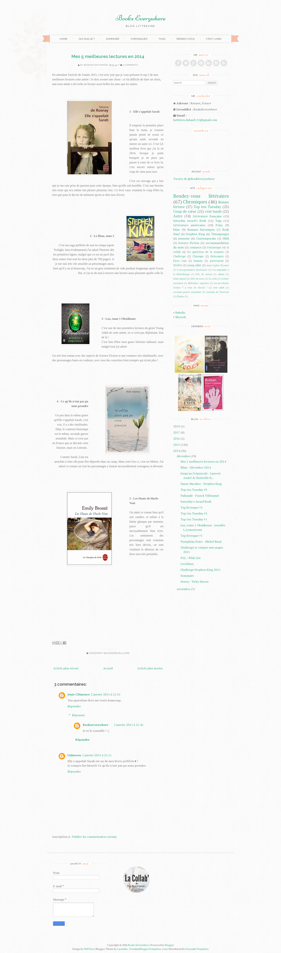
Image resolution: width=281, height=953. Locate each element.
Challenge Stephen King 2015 (200, 570)
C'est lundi (213, 38)
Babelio (180, 313)
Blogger (169, 945)
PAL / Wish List (190, 558)
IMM (226, 238)
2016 (176, 438)
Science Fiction (188, 243)
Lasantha (122, 949)
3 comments (130, 65)
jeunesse (184, 238)
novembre (183, 589)
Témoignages (220, 234)
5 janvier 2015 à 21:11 (97, 755)
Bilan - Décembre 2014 (195, 467)
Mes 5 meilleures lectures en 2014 (107, 56)
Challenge (179, 256)
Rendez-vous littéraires (201, 196)
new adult (218, 287)
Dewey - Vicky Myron (194, 582)
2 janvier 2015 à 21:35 (105, 694)
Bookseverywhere (96, 65)
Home (63, 38)
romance (195, 247)
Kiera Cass (180, 261)
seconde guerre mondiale (187, 292)
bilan (176, 230)
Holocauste (217, 256)
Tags (162, 38)
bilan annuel (180, 278)
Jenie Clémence (79, 694)
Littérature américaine (189, 225)
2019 (176, 426)
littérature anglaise (198, 283)
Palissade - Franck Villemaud (199, 496)
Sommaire (112, 38)
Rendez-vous (186, 38)
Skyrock (180, 317)
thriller (177, 265)
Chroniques (139, 38)
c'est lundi (213, 211)
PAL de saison (203, 274)
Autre (125, 653)
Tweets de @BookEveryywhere (194, 179)
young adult (194, 265)
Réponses (78, 715)
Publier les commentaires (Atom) (94, 837)
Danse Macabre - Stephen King (201, 484)
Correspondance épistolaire (192, 269)
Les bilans (187, 564)
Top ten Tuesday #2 (193, 513)
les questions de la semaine (205, 252)
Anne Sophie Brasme (217, 265)
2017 (176, 432)
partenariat (217, 261)
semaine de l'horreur (217, 292)
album (221, 274)
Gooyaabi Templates (197, 949)
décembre (183, 456)
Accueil (108, 668)
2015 (176, 445)
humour (198, 261)
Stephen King (195, 234)
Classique (198, 256)
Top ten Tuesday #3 (193, 490)
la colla (213, 278)
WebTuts (89, 949)
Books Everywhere (140, 18)
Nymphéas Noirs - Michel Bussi (200, 541)
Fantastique (214, 247)
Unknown (74, 755)
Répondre (74, 706)
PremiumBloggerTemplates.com (148, 949)
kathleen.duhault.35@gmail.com (195, 120)
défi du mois (197, 278)
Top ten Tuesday (207, 206)
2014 (176, 451)
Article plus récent (66, 668)
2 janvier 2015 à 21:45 (128, 725)
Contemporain (206, 238)
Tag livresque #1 (191, 536)
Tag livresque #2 (191, 507)
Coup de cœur (184, 211)
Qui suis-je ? (87, 38)
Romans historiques (201, 230)
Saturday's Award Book (195, 501)
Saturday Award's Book (189, 221)
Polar (219, 225)
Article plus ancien (150, 668)
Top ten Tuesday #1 (193, 519)
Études (180, 296)
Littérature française (207, 216)
